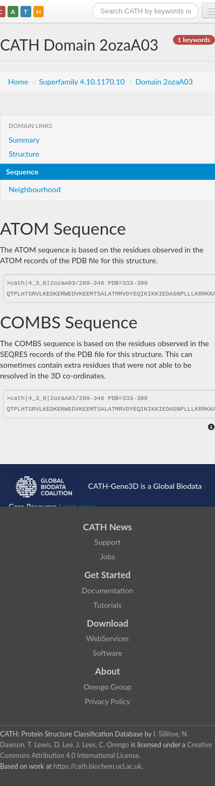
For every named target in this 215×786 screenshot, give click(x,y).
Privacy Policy (107, 701)
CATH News (107, 526)
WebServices (107, 638)
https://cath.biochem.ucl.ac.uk (97, 766)
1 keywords (194, 40)
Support (107, 541)
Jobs (107, 556)
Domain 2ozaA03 (164, 81)
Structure (24, 153)
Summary (24, 139)
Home (19, 81)
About (107, 671)
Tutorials (107, 604)
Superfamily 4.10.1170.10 (83, 81)
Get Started (108, 574)
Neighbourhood (35, 189)
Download (107, 623)
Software (107, 652)
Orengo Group (107, 686)
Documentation (108, 590)
